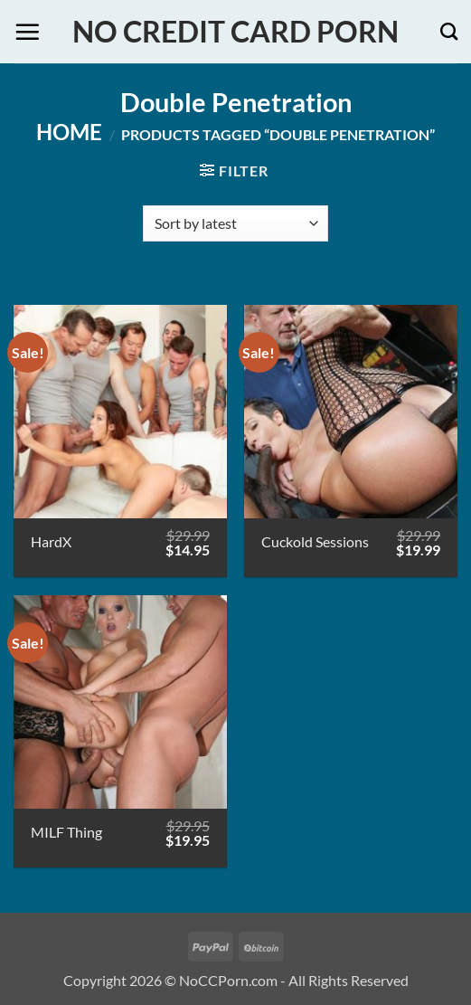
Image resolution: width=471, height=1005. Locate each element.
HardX (51, 541)
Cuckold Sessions (315, 541)
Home (69, 132)
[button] (27, 31)
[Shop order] (235, 223)
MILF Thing (66, 831)
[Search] (448, 31)
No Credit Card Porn (235, 31)
